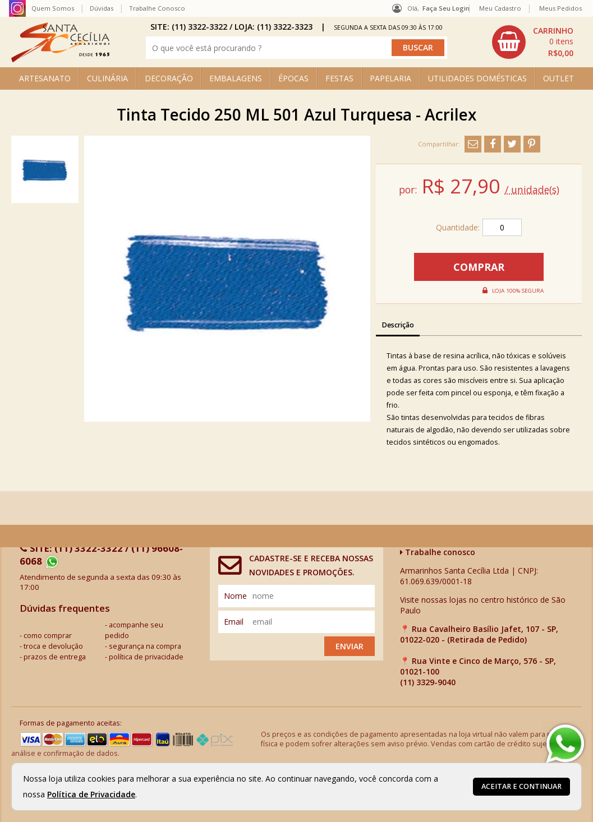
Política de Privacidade (91, 794)
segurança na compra (145, 646)
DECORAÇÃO (169, 78)
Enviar (349, 646)
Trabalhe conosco (437, 552)
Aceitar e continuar (521, 786)
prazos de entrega (55, 657)
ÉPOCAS (293, 78)
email (233, 621)
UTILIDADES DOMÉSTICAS (477, 78)
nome (235, 595)
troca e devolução (53, 646)
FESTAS (339, 78)
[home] (60, 59)
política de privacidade (146, 657)
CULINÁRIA (107, 78)
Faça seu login (446, 8)
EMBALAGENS (235, 78)
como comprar (48, 635)
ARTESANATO (45, 78)
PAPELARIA (390, 78)
